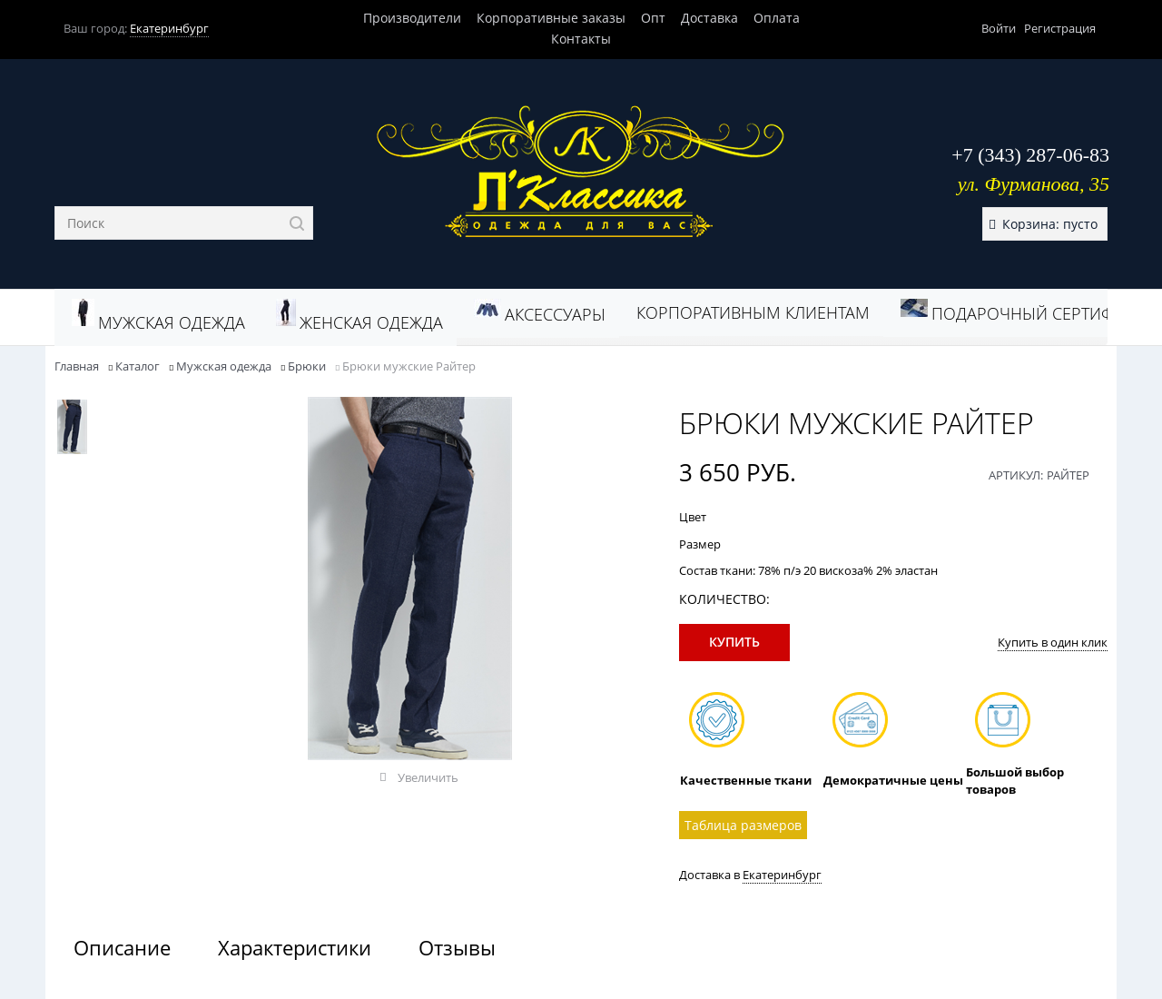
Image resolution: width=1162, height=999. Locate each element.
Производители (412, 17)
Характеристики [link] (294, 947)
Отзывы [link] (457, 947)
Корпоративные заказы (551, 17)
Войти (998, 28)
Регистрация (1060, 28)
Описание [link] (122, 947)
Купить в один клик (1053, 642)
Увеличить (428, 777)
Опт (653, 17)
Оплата (776, 17)
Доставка (709, 17)
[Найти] (296, 223)
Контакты (581, 38)
